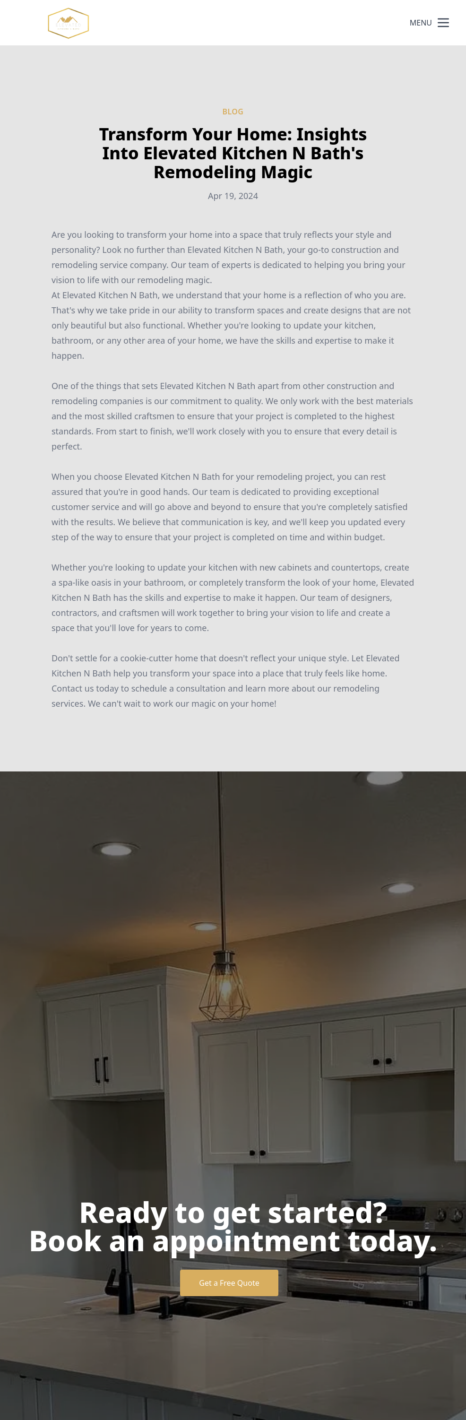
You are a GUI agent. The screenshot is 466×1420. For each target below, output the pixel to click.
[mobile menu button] (443, 22)
